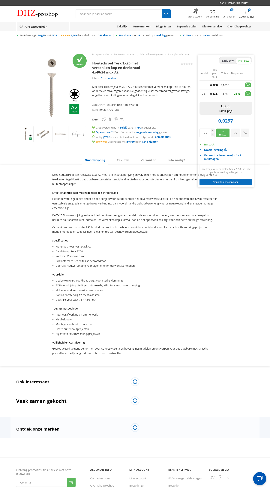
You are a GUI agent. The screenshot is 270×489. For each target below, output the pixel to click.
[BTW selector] (235, 3)
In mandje (224, 133)
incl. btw (243, 60)
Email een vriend (122, 119)
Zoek (166, 13)
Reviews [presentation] (123, 160)
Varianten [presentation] (148, 160)
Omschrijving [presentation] (95, 160)
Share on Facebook (110, 119)
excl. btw (228, 60)
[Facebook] (220, 477)
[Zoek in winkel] (119, 13)
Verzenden (71, 482)
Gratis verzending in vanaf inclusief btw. (126, 127)
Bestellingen (137, 485)
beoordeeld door (91, 35)
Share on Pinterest (116, 119)
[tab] (95, 160)
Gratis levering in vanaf (38, 35)
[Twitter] (213, 477)
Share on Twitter (104, 119)
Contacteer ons (100, 478)
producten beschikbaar (202, 35)
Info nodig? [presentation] (176, 160)
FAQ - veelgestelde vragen (185, 478)
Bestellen (174, 485)
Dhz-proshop (109, 78)
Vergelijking (212, 16)
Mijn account (195, 16)
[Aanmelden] (41, 482)
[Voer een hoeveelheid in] (205, 133)
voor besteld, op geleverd (147, 35)
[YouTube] (227, 477)
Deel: (95, 119)
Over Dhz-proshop (102, 485)
